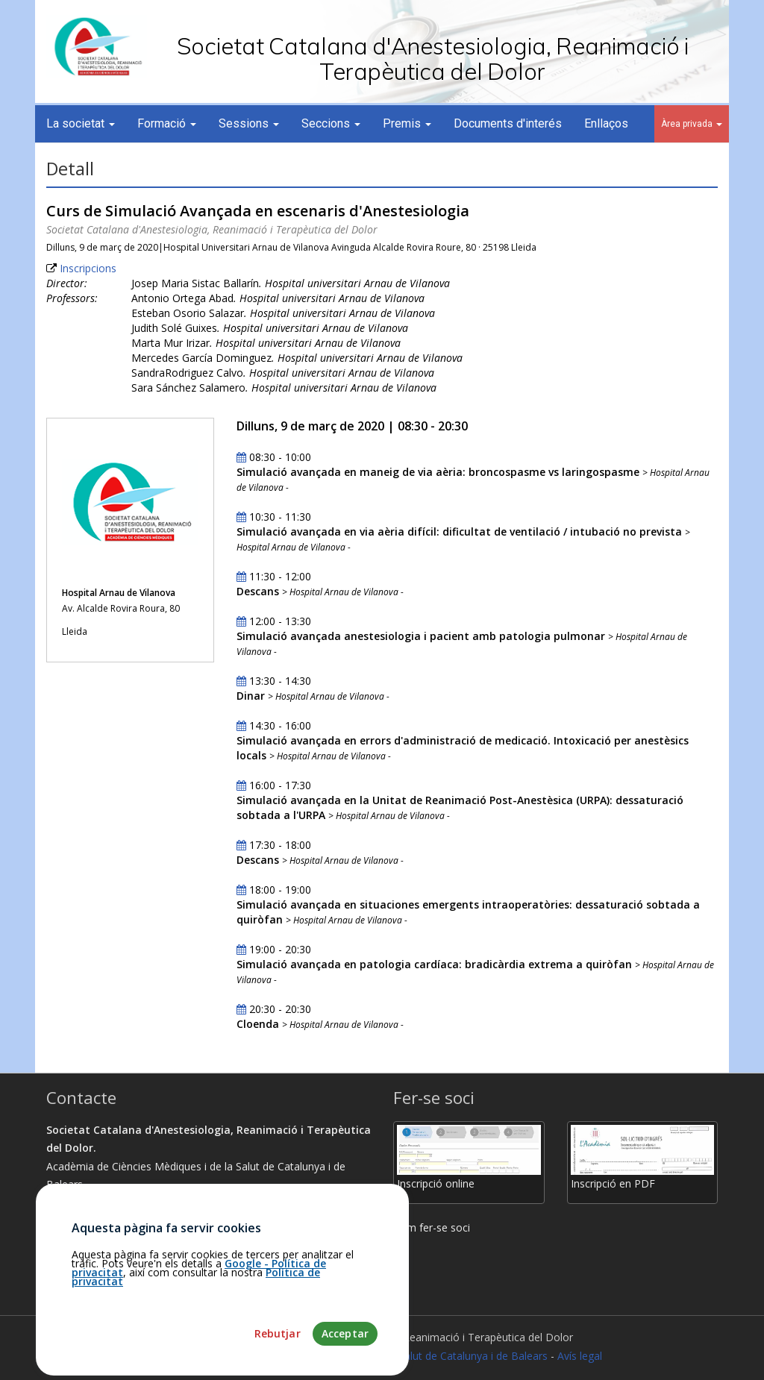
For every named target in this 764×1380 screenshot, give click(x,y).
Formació (166, 123)
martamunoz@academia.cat (121, 1276)
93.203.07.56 (83, 1257)
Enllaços (606, 123)
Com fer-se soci (431, 1227)
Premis (407, 123)
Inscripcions (88, 268)
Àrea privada (691, 124)
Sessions (249, 123)
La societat (80, 123)
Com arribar (81, 1239)
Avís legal (579, 1356)
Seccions (330, 123)
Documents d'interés (508, 123)
